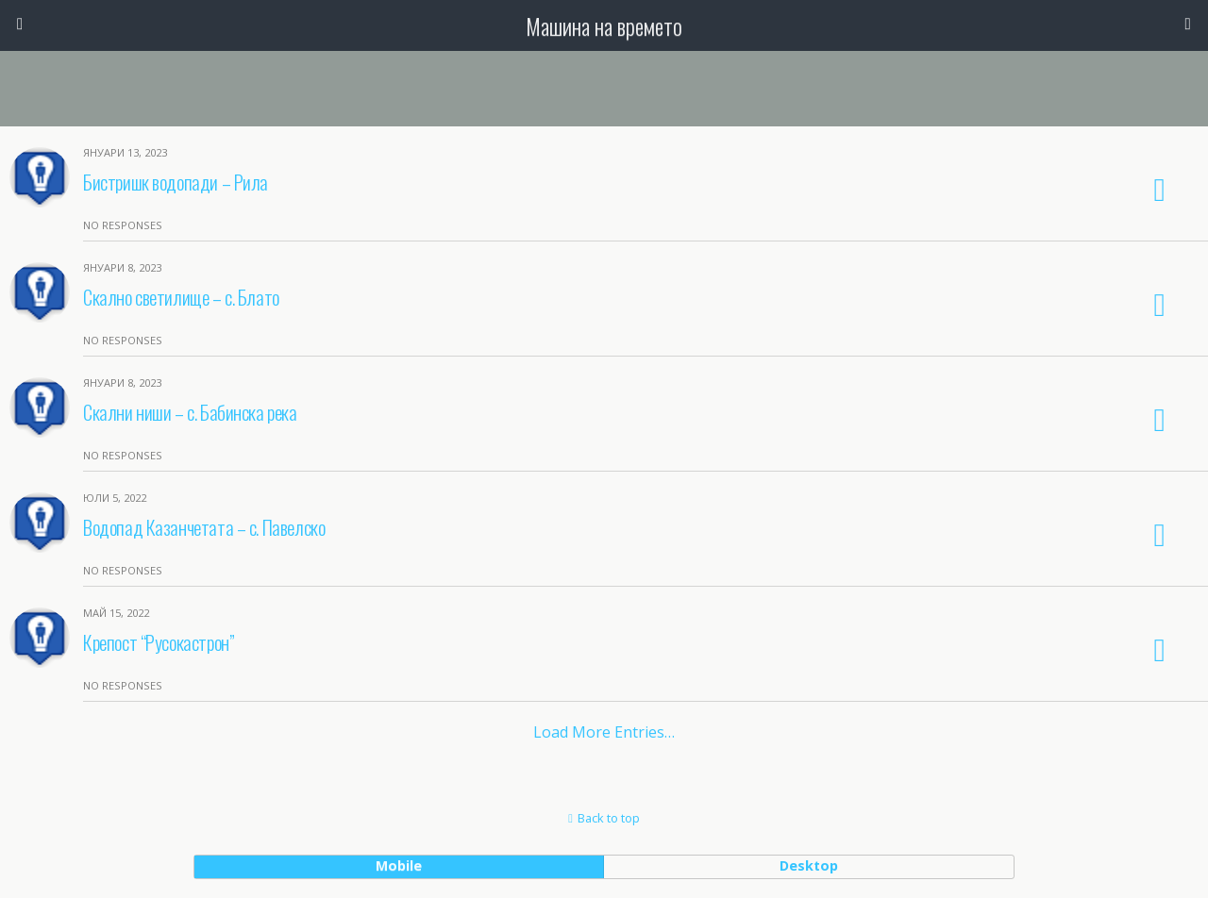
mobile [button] (399, 865)
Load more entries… (604, 732)
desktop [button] (809, 865)
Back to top (609, 817)
